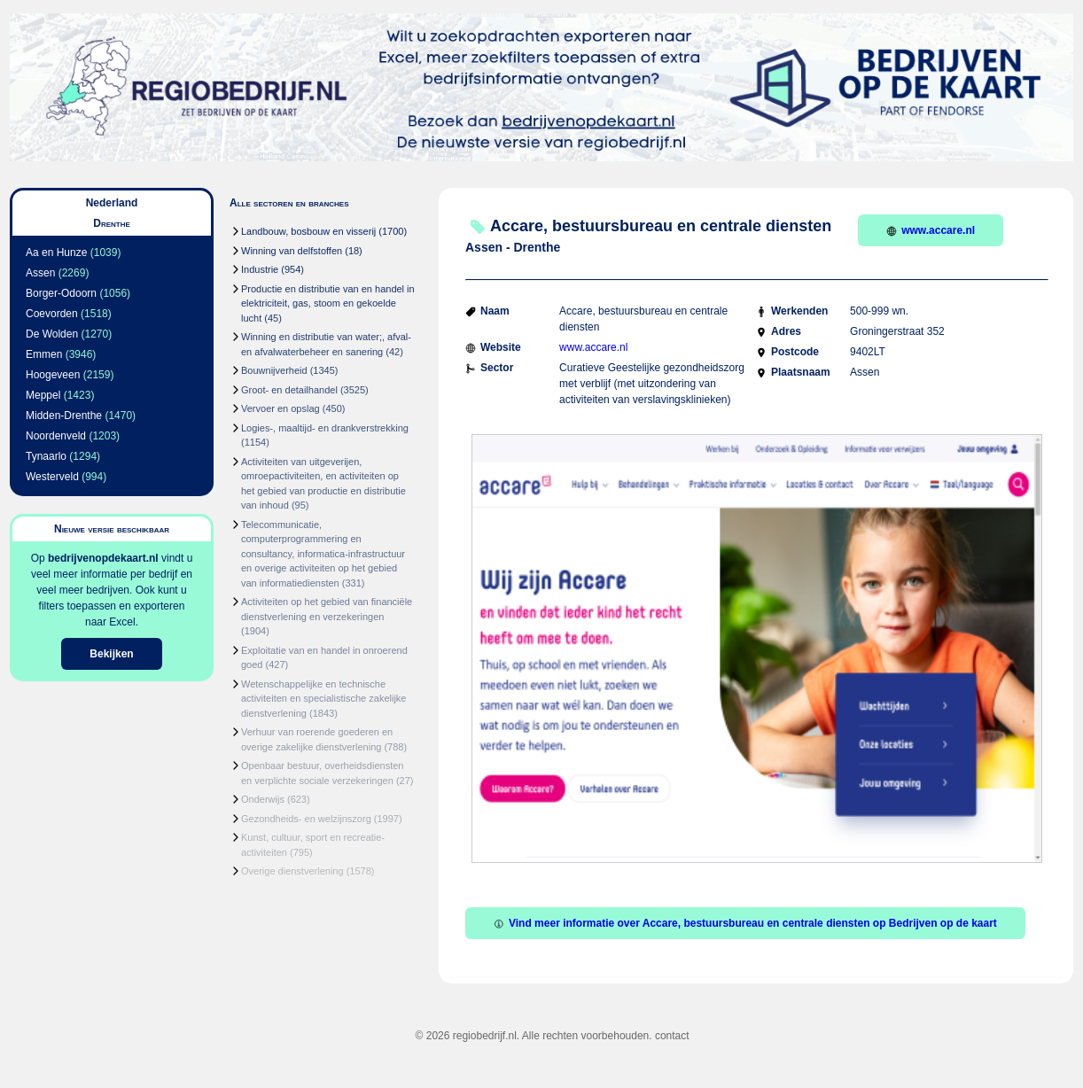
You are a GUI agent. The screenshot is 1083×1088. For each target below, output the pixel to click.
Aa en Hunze (56, 252)
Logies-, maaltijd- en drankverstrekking (325, 428)
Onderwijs (262, 799)
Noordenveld (56, 436)
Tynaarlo (46, 456)
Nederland (112, 203)
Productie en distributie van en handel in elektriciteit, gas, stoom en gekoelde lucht (328, 303)
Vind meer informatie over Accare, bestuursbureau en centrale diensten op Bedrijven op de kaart (745, 923)
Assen (40, 273)
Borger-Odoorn (61, 293)
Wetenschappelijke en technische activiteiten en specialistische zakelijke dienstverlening (323, 699)
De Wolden (52, 334)
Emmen (44, 354)
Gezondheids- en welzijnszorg (306, 818)
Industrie (259, 269)
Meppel (43, 395)
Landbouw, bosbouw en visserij (308, 231)
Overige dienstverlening (292, 871)
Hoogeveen (53, 375)
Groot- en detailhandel (289, 390)
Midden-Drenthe (64, 415)
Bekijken (111, 654)
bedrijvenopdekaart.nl (103, 558)
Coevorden (52, 313)
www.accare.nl (930, 230)
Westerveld (52, 476)
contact (672, 1036)
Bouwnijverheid (274, 370)
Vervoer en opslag (280, 408)
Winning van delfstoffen (291, 250)
